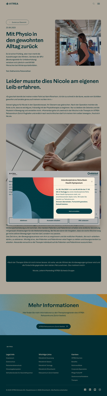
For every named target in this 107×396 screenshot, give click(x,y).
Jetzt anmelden (74, 211)
